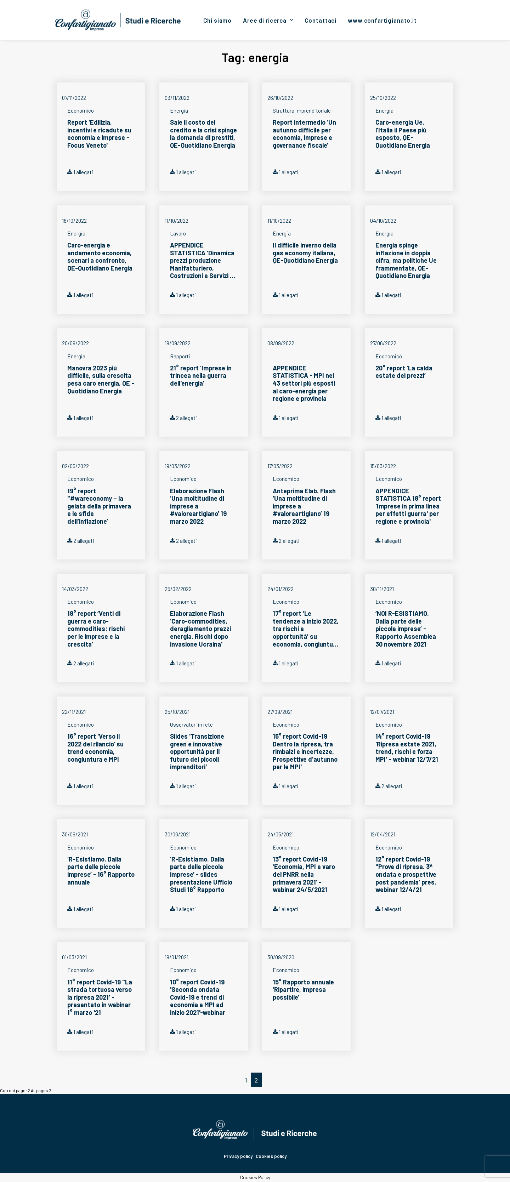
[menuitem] (217, 20)
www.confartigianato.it (382, 20)
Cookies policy (271, 1156)
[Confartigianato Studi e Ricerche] (118, 20)
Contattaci (321, 20)
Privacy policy (238, 1156)
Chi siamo (217, 20)
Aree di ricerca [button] (268, 20)
